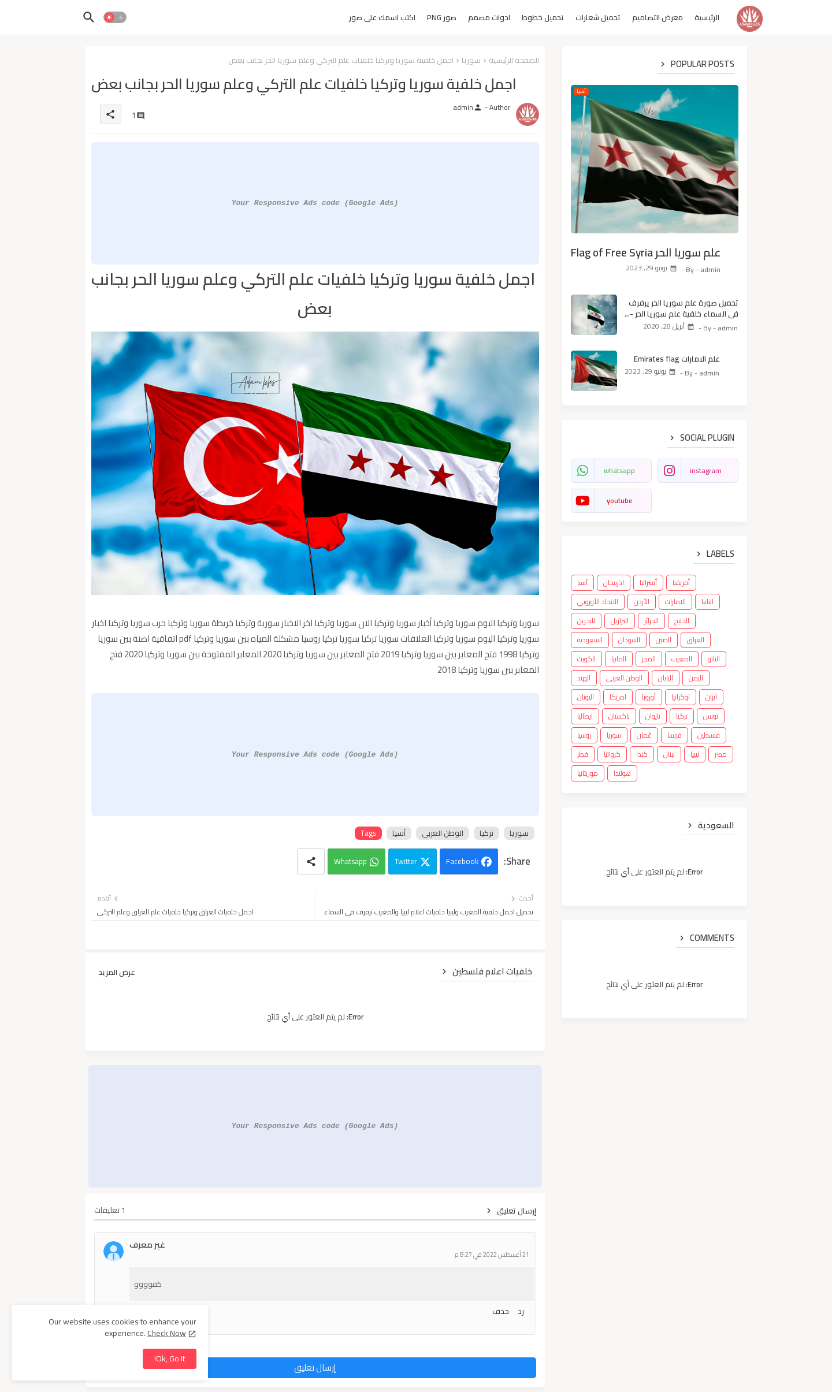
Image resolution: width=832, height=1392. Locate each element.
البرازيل (620, 620)
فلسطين (708, 735)
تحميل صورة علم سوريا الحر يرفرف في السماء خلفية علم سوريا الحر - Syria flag (683, 307)
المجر (649, 658)
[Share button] (311, 861)
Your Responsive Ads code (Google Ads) (315, 203)
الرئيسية (706, 17)
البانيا (707, 601)
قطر (582, 754)
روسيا (584, 735)
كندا (642, 754)
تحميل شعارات (598, 17)
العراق (695, 639)
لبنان (669, 754)
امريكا (618, 697)
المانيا (618, 658)
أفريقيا (681, 582)
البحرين (586, 620)
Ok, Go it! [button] (169, 1358)
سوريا (471, 60)
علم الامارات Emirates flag (677, 358)
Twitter (406, 861)
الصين (663, 639)
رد (521, 1311)
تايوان (652, 716)
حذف (500, 1311)
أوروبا (649, 697)
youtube (619, 500)
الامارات (675, 601)
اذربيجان (613, 582)
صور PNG (441, 17)
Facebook (462, 861)
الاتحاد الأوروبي (597, 601)
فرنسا (674, 735)
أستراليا (648, 582)
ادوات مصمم (489, 17)
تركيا (486, 833)
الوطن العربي (442, 833)
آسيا (399, 833)
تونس (710, 716)
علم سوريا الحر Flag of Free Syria (646, 252)
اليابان (665, 677)
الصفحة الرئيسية (514, 60)
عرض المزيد (116, 972)
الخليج (681, 620)
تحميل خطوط (543, 17)
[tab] (707, 20)
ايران (711, 697)
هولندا (622, 773)
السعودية (590, 639)
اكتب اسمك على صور (382, 17)
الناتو (714, 658)
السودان (629, 639)
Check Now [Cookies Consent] (166, 1333)
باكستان (619, 716)
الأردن (641, 601)
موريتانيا (587, 773)
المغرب (681, 658)
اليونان (585, 697)
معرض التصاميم (657, 17)
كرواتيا (612, 754)
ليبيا (694, 754)
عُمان (644, 735)
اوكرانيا (680, 697)
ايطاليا (585, 716)
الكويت (586, 658)
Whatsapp (350, 861)
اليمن (696, 677)
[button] (115, 17)
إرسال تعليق (315, 1367)
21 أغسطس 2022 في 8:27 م (492, 1254)
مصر (721, 754)
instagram (706, 470)
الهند (583, 677)
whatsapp (619, 470)
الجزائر (651, 620)
